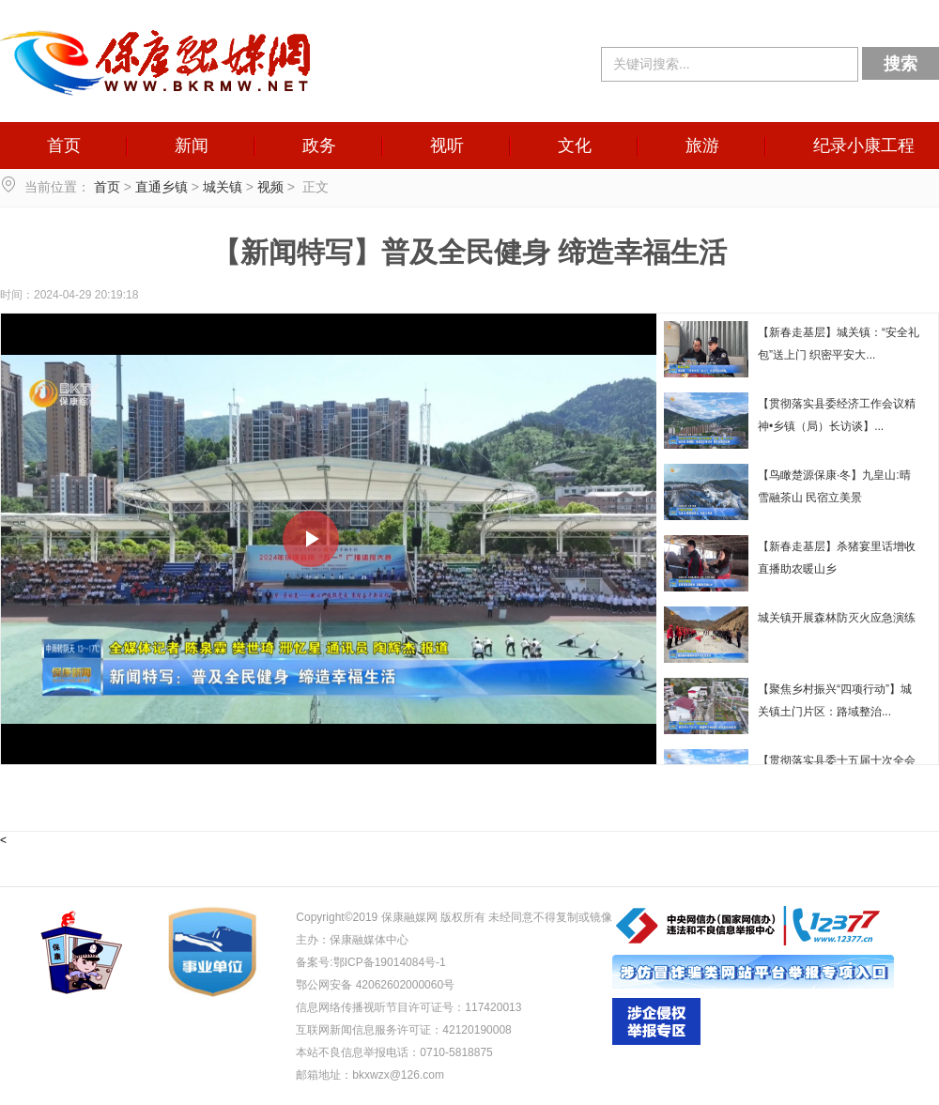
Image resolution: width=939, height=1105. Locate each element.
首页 (64, 145)
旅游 (702, 145)
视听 (447, 145)
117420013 (493, 1007)
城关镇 (222, 186)
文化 (575, 145)
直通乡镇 (161, 186)
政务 (319, 145)
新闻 (191, 145)
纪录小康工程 (864, 145)
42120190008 (476, 1029)
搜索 (900, 63)
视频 (270, 186)
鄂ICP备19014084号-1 (389, 962)
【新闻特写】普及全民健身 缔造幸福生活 (469, 252)
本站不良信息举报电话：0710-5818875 (394, 1052)
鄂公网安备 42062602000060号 (375, 984)
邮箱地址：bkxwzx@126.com (370, 1075)
